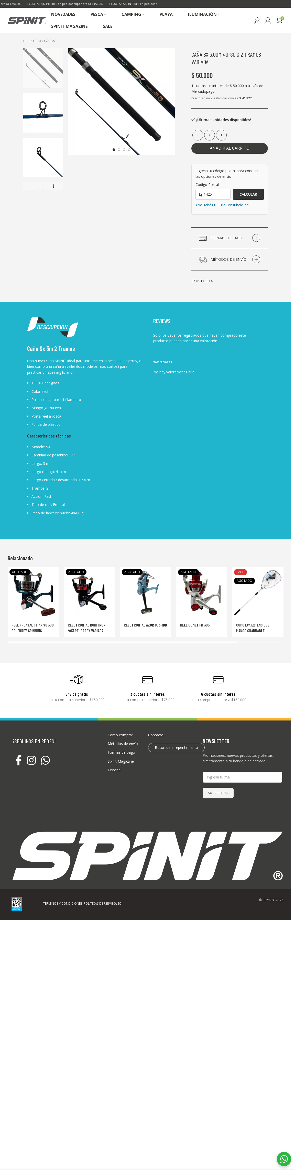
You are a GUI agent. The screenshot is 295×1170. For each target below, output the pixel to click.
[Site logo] (27, 20)
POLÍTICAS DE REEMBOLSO (103, 903)
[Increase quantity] (221, 135)
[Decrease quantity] (197, 135)
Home (27, 41)
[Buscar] (257, 20)
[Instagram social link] (31, 761)
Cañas (50, 41)
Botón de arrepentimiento (176, 747)
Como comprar (120, 734)
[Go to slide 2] (119, 149)
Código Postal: (207, 184)
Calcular (248, 194)
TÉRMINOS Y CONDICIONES (62, 903)
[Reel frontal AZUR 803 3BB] (145, 592)
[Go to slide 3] (124, 149)
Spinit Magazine (121, 761)
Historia (114, 769)
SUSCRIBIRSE (218, 792)
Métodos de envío (123, 743)
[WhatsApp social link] (45, 761)
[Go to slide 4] (129, 149)
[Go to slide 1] (114, 149)
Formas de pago (121, 752)
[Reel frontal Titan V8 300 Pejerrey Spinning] (33, 592)
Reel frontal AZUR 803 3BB (145, 624)
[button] (32, 186)
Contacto (155, 734)
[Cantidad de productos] (209, 135)
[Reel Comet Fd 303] (201, 592)
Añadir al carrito (229, 148)
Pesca (39, 41)
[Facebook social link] (18, 761)
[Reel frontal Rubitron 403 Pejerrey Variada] (89, 592)
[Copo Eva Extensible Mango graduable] (257, 592)
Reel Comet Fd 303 (195, 624)
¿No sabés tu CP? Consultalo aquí (223, 205)
